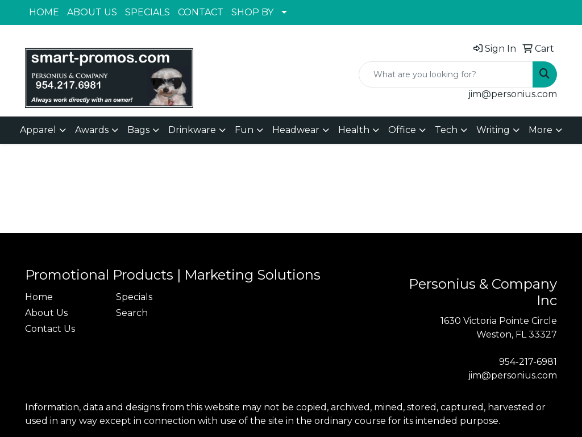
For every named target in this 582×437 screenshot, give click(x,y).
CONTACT (200, 12)
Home (39, 297)
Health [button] (353, 129)
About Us (46, 312)
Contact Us (50, 328)
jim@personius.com (512, 94)
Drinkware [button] (192, 129)
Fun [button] (244, 129)
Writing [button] (493, 129)
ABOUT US (92, 12)
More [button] (540, 129)
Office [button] (402, 129)
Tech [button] (446, 129)
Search (132, 312)
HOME (44, 12)
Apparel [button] (38, 129)
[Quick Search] (446, 74)
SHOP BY (252, 12)
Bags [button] (138, 129)
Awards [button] (92, 129)
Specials (134, 297)
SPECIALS (147, 12)
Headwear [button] (295, 129)
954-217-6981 (528, 361)
